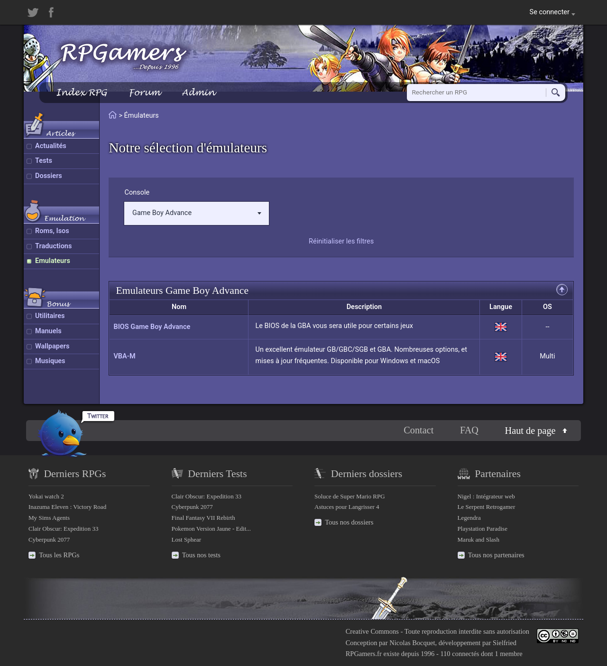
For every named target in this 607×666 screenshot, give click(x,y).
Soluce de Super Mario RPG (349, 496)
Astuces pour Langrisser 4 (346, 506)
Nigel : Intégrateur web (486, 496)
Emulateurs (52, 261)
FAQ (469, 430)
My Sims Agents (49, 517)
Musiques (50, 361)
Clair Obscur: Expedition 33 (63, 528)
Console (136, 192)
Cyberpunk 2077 (49, 539)
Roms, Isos (52, 231)
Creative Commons (372, 631)
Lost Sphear (187, 539)
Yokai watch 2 (46, 496)
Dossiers (48, 176)
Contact (418, 430)
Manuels (48, 331)
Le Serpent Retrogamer (486, 506)
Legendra (469, 517)
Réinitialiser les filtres (341, 241)
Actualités (50, 146)
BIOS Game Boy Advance (151, 327)
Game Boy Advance (196, 213)
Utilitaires (49, 316)
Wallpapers (52, 346)
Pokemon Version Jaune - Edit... (211, 528)
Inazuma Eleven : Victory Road (67, 506)
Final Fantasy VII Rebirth (203, 517)
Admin (198, 92)
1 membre (508, 653)
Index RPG (81, 92)
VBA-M (124, 356)
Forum (144, 92)
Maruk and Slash (478, 539)
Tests (43, 161)
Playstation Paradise (482, 528)
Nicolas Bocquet (412, 643)
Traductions (53, 246)
